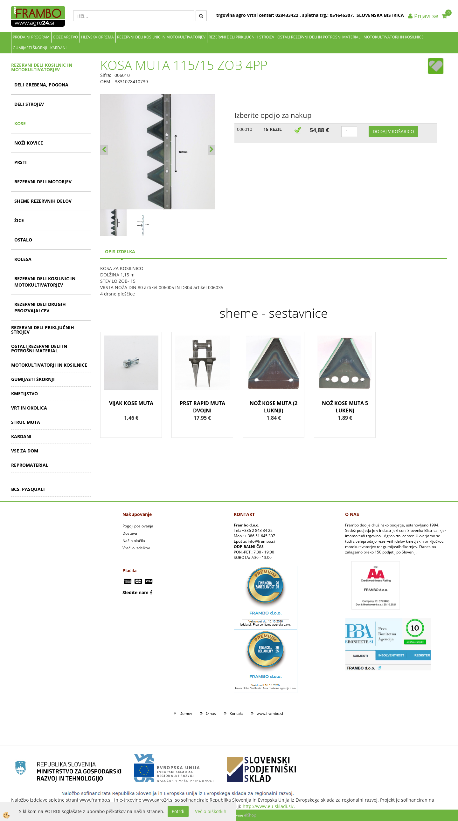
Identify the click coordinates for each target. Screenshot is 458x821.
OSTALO (23, 240)
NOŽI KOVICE (28, 143)
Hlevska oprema (97, 37)
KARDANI (58, 48)
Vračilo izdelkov (136, 548)
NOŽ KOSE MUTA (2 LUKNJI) (273, 407)
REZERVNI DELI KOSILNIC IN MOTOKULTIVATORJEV (161, 37)
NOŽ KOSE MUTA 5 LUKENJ (345, 407)
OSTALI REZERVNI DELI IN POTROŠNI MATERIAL (318, 37)
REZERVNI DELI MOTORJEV (43, 182)
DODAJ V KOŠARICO (393, 131)
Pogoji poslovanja (137, 526)
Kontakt (236, 713)
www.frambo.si (270, 713)
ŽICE (19, 220)
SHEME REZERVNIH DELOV (43, 201)
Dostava (129, 533)
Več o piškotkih (210, 811)
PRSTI (20, 162)
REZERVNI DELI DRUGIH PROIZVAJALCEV (40, 307)
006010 (244, 129)
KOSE (20, 123)
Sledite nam (135, 592)
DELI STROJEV (29, 104)
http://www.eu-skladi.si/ (268, 806)
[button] (211, 150)
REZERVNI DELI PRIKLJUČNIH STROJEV (241, 37)
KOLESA (22, 259)
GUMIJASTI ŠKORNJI (30, 48)
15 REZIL (272, 129)
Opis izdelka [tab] (120, 251)
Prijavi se (423, 16)
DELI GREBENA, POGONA (41, 85)
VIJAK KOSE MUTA (131, 403)
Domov (185, 713)
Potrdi (178, 811)
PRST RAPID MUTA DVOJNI (202, 407)
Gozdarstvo (65, 37)
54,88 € (319, 130)
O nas (211, 713)
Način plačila (133, 540)
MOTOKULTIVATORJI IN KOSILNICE (394, 37)
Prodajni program (31, 37)
